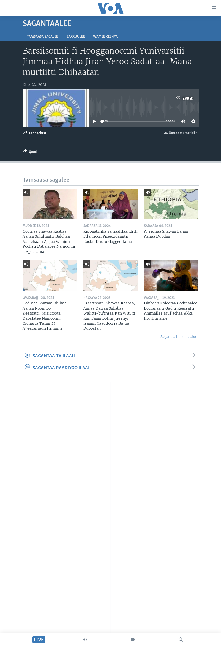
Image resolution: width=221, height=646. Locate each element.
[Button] (30, 153)
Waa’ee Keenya (105, 37)
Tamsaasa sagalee (42, 37)
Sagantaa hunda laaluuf (179, 337)
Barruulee (75, 37)
